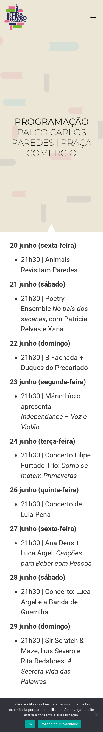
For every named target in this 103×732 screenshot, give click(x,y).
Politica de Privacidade (59, 724)
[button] (93, 17)
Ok (29, 724)
